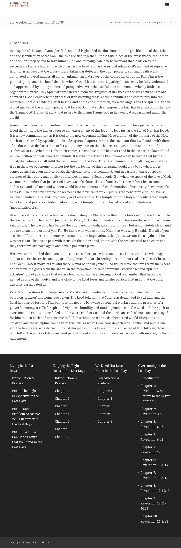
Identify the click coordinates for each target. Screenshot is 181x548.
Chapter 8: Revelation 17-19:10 (155, 488)
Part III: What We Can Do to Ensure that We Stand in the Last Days (27, 439)
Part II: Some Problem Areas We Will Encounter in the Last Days (26, 416)
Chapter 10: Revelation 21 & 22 (154, 518)
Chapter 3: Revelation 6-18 (151, 424)
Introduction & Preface (23, 380)
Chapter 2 (62, 398)
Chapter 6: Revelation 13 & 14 (154, 462)
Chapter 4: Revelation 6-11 (151, 437)
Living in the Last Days (22, 368)
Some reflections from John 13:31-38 (37, 22)
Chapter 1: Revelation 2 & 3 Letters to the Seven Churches (155, 393)
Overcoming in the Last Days (152, 368)
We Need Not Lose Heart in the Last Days (111, 368)
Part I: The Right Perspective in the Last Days (25, 396)
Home (128, 22)
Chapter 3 (62, 406)
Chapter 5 (62, 421)
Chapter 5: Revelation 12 (150, 449)
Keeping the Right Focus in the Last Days (69, 368)
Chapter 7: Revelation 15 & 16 (154, 475)
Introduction (149, 378)
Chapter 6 (62, 429)
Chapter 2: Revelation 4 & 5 (152, 411)
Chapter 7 (62, 437)
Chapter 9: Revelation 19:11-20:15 (153, 503)
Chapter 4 (62, 414)
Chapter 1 (62, 391)
